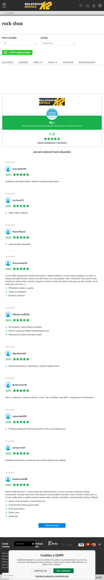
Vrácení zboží (7, 562)
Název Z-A (53, 62)
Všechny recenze (52, 525)
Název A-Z (38, 62)
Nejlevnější (7, 62)
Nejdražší (23, 62)
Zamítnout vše (40, 570)
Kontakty (6, 556)
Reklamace (6, 559)
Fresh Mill (97, 577)
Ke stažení (6, 567)
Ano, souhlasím (63, 570)
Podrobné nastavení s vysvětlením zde (52, 576)
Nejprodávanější (87, 62)
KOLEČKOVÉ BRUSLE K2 (38, 5)
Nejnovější (68, 62)
